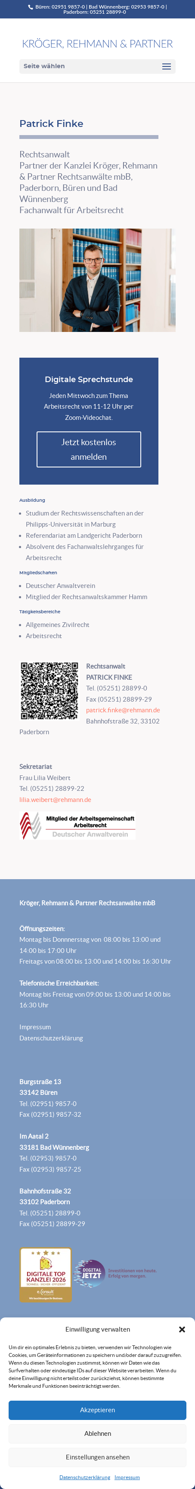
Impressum (127, 1477)
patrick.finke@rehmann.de (123, 710)
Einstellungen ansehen (98, 1457)
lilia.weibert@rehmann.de (55, 799)
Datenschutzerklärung (84, 1477)
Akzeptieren (97, 1410)
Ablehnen (97, 1433)
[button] (182, 1329)
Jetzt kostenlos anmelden (88, 449)
